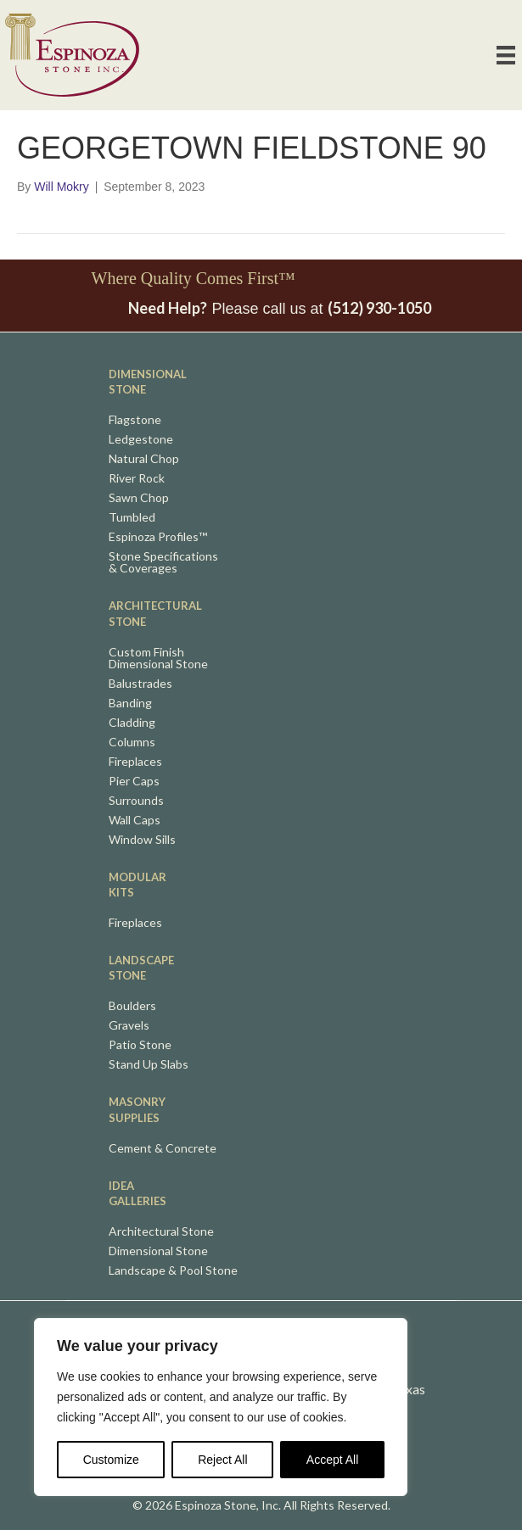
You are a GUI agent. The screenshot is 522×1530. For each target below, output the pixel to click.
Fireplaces (135, 762)
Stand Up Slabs (148, 1064)
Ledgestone (141, 439)
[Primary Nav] (506, 55)
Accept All (332, 1459)
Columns (132, 742)
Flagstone (135, 420)
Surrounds (136, 801)
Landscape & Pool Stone (173, 1271)
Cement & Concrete (162, 1148)
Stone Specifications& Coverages (163, 562)
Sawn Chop (139, 498)
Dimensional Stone (158, 1251)
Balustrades (140, 684)
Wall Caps (134, 820)
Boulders (132, 1006)
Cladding (132, 723)
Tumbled (132, 517)
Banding (130, 703)
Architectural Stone (161, 1232)
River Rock (137, 478)
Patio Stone (140, 1045)
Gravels (129, 1025)
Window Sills (142, 840)
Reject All (222, 1459)
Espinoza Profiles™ (158, 537)
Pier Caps (134, 781)
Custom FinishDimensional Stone (158, 658)
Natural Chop (144, 459)
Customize (111, 1459)
